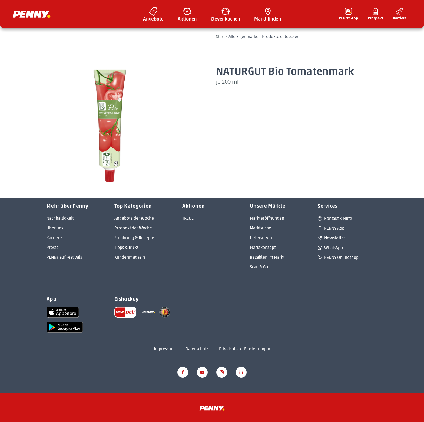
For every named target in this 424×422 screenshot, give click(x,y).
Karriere (54, 237)
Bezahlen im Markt (267, 257)
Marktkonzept (263, 247)
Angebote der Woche (134, 218)
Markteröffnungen (267, 218)
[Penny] (212, 407)
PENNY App (331, 228)
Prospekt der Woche (133, 227)
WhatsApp (330, 247)
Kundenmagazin (129, 257)
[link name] (63, 311)
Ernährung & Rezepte (134, 237)
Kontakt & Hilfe (335, 218)
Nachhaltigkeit (60, 218)
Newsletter (331, 237)
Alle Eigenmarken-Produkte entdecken (263, 36)
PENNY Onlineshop (338, 257)
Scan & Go (259, 266)
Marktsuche (260, 227)
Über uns (55, 227)
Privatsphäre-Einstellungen (244, 348)
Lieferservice (262, 237)
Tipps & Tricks (126, 247)
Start (220, 36)
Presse (53, 247)
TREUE (188, 218)
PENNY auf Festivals (64, 257)
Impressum (164, 348)
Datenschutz (197, 348)
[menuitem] (153, 14)
